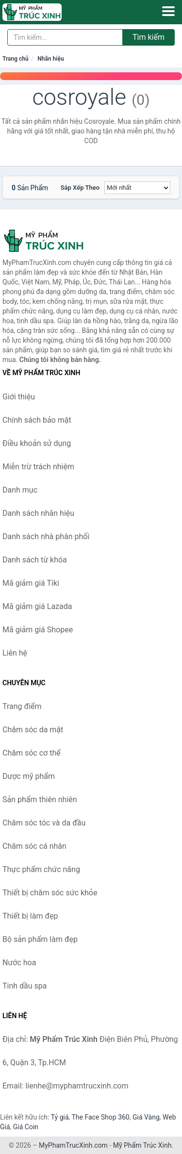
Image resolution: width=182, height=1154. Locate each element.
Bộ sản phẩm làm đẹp (40, 939)
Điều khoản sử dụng (36, 443)
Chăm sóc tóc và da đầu (43, 822)
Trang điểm (22, 706)
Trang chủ (15, 58)
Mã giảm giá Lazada (37, 606)
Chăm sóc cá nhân (34, 846)
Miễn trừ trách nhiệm (38, 466)
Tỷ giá (60, 1117)
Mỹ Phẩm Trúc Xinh (142, 1145)
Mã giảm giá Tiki (30, 583)
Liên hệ (14, 653)
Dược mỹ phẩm (28, 776)
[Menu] (168, 11)
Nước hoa (19, 962)
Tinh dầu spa (24, 985)
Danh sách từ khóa (34, 559)
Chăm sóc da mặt (32, 729)
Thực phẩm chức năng (41, 869)
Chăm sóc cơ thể (31, 753)
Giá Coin (25, 1127)
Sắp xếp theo (80, 187)
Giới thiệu (18, 396)
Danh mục (19, 490)
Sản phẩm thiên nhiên (39, 799)
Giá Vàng (146, 1117)
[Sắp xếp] (137, 187)
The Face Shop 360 (100, 1117)
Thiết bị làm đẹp (30, 916)
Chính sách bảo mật (36, 420)
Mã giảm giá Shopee (37, 629)
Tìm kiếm (148, 37)
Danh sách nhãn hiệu (38, 513)
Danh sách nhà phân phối (45, 536)
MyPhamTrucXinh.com (73, 1145)
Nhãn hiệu (50, 58)
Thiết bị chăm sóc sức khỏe (49, 892)
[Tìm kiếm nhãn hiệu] (65, 37)
